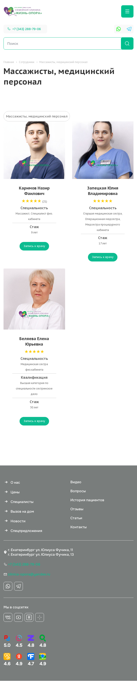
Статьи (76, 518)
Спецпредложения (26, 530)
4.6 (7, 660)
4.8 (30, 641)
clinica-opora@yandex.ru (29, 574)
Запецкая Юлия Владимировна (102, 191)
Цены (15, 492)
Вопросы (78, 491)
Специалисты (22, 501)
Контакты (78, 527)
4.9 (18, 660)
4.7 (30, 660)
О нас (15, 482)
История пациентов (87, 500)
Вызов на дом (22, 511)
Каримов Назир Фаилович (34, 191)
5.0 (7, 641)
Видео (75, 482)
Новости (18, 521)
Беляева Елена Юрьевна (34, 341)
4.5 (18, 641)
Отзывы (76, 509)
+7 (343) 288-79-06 (26, 29)
